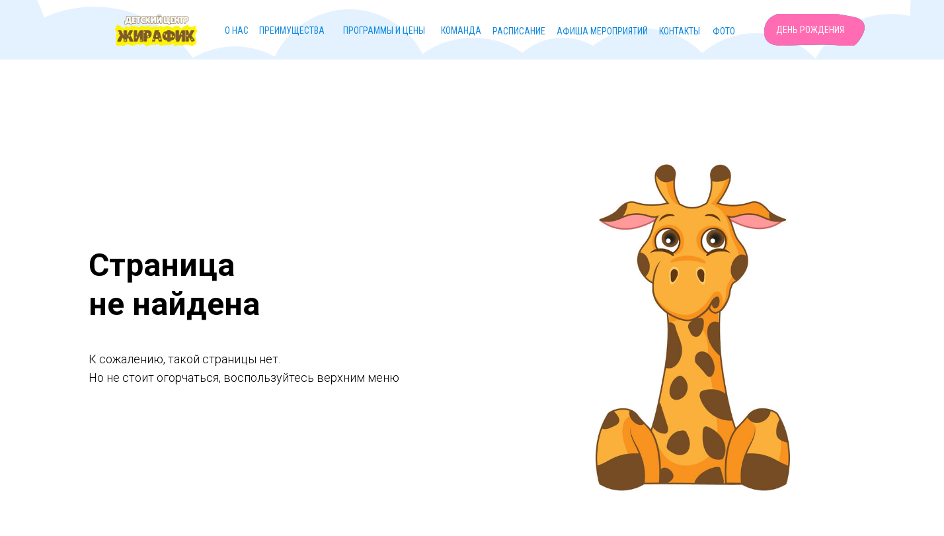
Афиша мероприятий (602, 31)
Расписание (518, 31)
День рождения (810, 29)
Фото (724, 31)
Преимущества (292, 30)
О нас (237, 30)
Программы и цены (384, 30)
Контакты (679, 31)
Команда (461, 30)
